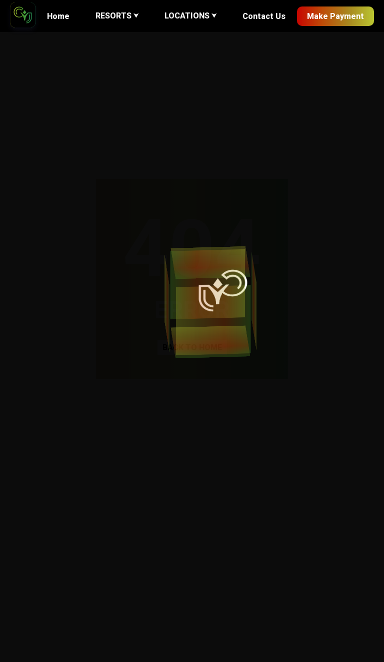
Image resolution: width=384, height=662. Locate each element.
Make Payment (335, 16)
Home (58, 16)
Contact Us (264, 16)
